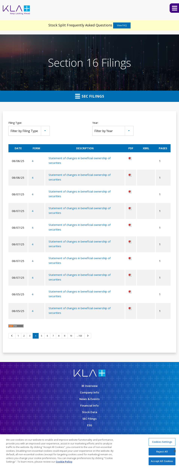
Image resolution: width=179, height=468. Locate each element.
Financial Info (89, 405)
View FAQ (122, 25)
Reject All (162, 452)
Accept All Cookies (162, 461)
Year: (95, 123)
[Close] (175, 451)
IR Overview (90, 386)
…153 (79, 335)
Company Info (89, 392)
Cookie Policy (64, 462)
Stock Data (89, 412)
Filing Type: (15, 123)
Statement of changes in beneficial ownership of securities (80, 160)
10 (71, 335)
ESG (89, 425)
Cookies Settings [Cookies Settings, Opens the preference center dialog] (162, 442)
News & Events (89, 399)
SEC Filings (89, 96)
